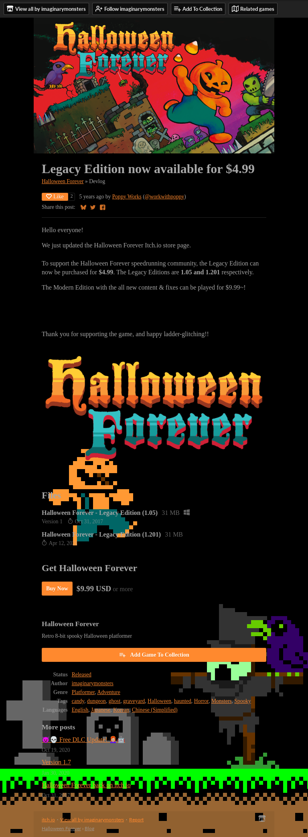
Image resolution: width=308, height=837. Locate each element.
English (80, 710)
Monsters (221, 701)
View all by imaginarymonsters (92, 820)
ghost (114, 701)
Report (136, 820)
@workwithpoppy (164, 197)
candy (78, 701)
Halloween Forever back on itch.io (86, 785)
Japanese (100, 710)
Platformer (83, 692)
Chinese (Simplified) (155, 710)
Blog (89, 828)
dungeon (96, 701)
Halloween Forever (63, 181)
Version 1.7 (56, 762)
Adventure (108, 692)
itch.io (48, 820)
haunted (182, 701)
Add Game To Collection (154, 654)
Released (81, 675)
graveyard (134, 701)
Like (55, 197)
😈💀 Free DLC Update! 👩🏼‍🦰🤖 (83, 739)
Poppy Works (127, 197)
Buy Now (57, 589)
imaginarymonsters (92, 683)
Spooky (242, 701)
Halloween (159, 701)
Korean (121, 710)
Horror (201, 701)
